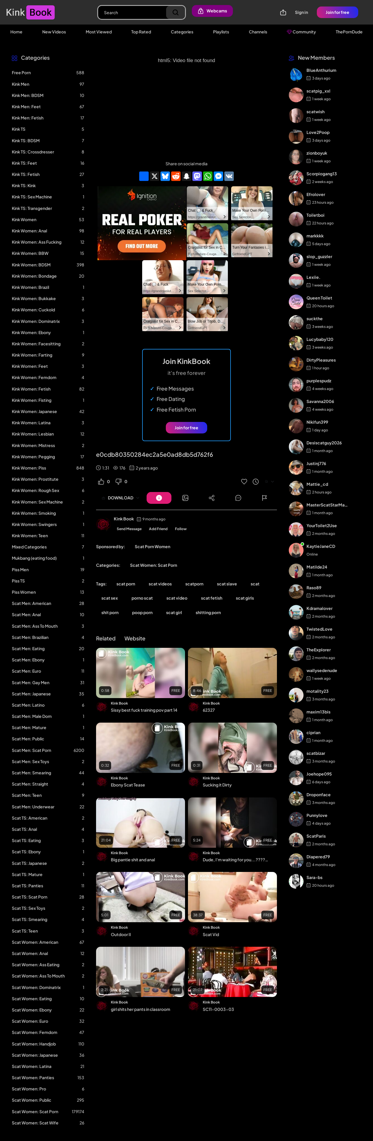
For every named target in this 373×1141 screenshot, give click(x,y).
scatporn (194, 583)
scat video (176, 598)
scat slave (227, 583)
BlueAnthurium (321, 70)
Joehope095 (319, 773)
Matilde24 (316, 566)
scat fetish (211, 598)
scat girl (174, 612)
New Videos (54, 31)
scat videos (160, 583)
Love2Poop (318, 132)
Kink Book (124, 518)
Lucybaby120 (319, 339)
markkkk (315, 235)
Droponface (318, 794)
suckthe (314, 318)
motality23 (317, 691)
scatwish (315, 111)
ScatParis (316, 836)
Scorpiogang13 (321, 173)
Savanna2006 (320, 401)
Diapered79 (318, 856)
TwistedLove (319, 629)
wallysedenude (321, 670)
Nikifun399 (317, 422)
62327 (209, 710)
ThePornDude (349, 31)
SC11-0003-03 (218, 1009)
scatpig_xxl (318, 90)
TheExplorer (318, 649)
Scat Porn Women (152, 546)
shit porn (110, 612)
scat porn (125, 583)
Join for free (337, 12)
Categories (182, 31)
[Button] (159, 498)
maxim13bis (318, 711)
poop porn (142, 612)
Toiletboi (315, 215)
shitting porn (208, 612)
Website (134, 638)
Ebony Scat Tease (128, 784)
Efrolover (315, 194)
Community (301, 31)
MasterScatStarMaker (327, 504)
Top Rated (141, 31)
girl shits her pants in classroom (140, 1009)
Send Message (129, 529)
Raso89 (313, 587)
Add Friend (158, 529)
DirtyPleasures (321, 359)
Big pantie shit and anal (133, 859)
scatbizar (315, 753)
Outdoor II (121, 934)
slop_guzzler (319, 256)
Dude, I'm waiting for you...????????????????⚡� (236, 859)
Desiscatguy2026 (324, 442)
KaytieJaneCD (320, 546)
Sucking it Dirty (217, 784)
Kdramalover (319, 608)
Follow (181, 529)
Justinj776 (316, 463)
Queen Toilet (319, 297)
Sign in (301, 12)
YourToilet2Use (321, 525)
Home (16, 31)
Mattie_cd (317, 484)
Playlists (221, 31)
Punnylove (316, 815)
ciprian (313, 732)
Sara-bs (314, 877)
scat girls (245, 598)
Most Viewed (99, 31)
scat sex (109, 598)
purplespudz (318, 380)
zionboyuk (316, 153)
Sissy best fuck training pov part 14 (144, 710)
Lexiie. (313, 277)
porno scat (142, 598)
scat (255, 583)
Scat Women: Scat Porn (153, 565)
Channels (258, 31)
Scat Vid (211, 934)
